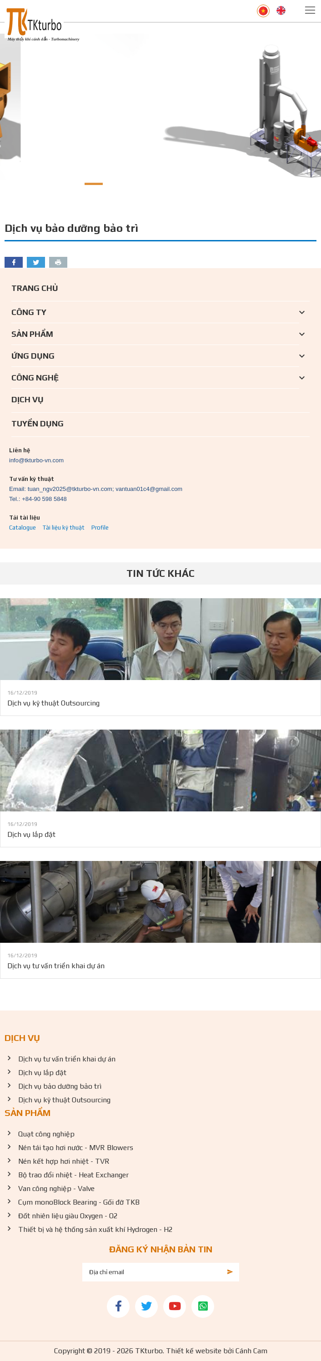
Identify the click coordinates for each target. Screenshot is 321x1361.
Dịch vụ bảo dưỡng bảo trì (59, 1086)
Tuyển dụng (37, 423)
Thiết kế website (193, 1350)
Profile (100, 527)
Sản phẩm (32, 334)
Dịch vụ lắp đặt (31, 834)
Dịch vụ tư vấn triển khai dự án (56, 965)
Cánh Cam (251, 1350)
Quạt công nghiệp (46, 1134)
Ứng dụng (33, 355)
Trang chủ (34, 288)
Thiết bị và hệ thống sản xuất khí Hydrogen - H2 (95, 1229)
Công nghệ (35, 377)
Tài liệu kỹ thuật (64, 527)
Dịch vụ (27, 399)
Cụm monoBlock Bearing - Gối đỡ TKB (79, 1202)
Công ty (28, 312)
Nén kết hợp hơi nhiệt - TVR (64, 1161)
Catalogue (22, 527)
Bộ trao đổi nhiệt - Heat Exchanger (73, 1175)
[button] (71, 184)
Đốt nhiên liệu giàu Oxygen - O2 (68, 1215)
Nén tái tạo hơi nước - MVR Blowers (75, 1147)
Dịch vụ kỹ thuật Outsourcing (53, 703)
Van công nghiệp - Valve (56, 1188)
